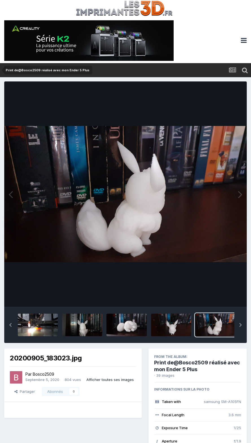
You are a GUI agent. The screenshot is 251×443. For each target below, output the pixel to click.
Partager (24, 391)
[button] (10, 325)
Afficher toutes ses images (110, 379)
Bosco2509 (43, 374)
